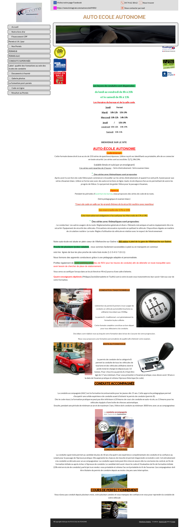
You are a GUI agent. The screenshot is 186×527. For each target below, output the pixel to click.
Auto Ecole (162, 522)
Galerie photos (17, 78)
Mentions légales (145, 522)
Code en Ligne (16, 88)
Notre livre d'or (17, 32)
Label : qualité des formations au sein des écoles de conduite (27, 67)
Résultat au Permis (18, 93)
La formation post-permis (20, 83)
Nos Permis (15, 46)
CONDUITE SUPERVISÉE (19, 61)
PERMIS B (13, 51)
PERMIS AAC (14, 56)
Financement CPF (19, 36)
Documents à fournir (19, 73)
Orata (173, 522)
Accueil (13, 27)
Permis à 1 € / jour (16, 41)
